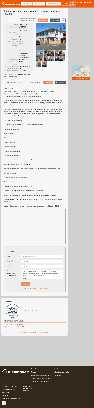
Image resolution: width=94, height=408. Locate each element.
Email (9, 256)
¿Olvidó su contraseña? (61, 372)
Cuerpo (12, 274)
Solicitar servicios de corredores (41, 378)
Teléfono (9, 266)
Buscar (65, 3)
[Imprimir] (64, 20)
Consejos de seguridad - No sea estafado (34, 288)
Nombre (10, 261)
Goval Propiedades (38, 311)
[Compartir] (55, 20)
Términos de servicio (8, 389)
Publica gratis (72, 4)
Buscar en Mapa (81, 78)
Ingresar (79, 2)
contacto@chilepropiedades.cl (11, 399)
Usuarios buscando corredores (41, 375)
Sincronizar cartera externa (40, 381)
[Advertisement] (34, 350)
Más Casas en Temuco (13, 82)
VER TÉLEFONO (18, 327)
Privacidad (5, 392)
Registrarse (88, 2)
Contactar (43, 20)
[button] (38, 36)
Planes (33, 372)
